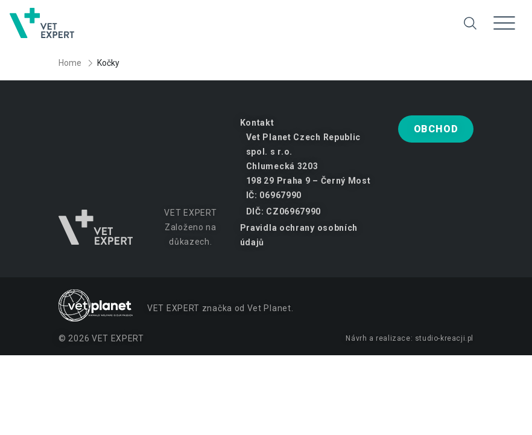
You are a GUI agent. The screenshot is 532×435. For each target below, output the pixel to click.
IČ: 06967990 (274, 195)
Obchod (436, 129)
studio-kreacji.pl (444, 338)
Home (70, 63)
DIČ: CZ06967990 (283, 211)
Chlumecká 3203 (282, 166)
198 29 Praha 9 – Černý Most (308, 180)
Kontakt (257, 122)
